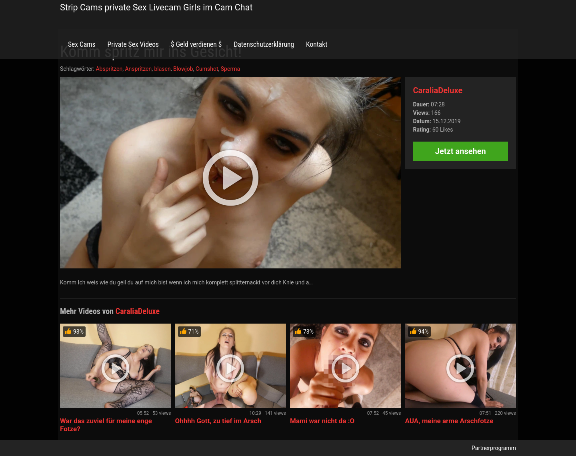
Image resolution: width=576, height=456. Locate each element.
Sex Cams (81, 44)
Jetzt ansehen (460, 151)
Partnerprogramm (494, 448)
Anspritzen (138, 69)
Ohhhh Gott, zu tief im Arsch (218, 421)
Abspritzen (109, 69)
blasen (162, 69)
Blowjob (183, 69)
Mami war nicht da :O (322, 421)
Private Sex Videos (133, 44)
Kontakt (316, 44)
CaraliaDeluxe (438, 90)
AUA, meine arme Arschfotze (449, 421)
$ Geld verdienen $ (196, 44)
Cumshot (207, 69)
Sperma (230, 69)
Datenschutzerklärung (264, 44)
